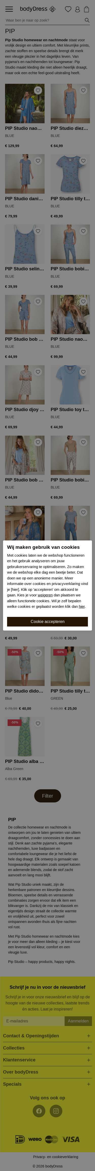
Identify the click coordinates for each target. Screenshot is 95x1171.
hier (82, 606)
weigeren (45, 595)
